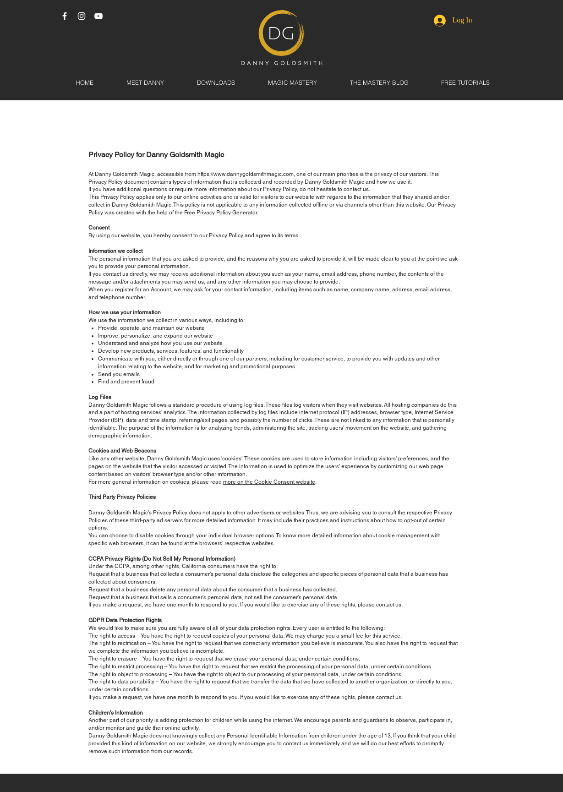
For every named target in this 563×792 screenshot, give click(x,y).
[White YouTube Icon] (98, 16)
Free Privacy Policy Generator (220, 212)
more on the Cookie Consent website (269, 482)
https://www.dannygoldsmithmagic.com (245, 174)
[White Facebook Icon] (65, 16)
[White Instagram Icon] (82, 16)
